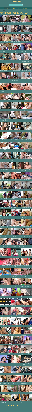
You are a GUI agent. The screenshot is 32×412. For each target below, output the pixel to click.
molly (12, 13)
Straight (6, 8)
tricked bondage (9, 13)
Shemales (25, 8)
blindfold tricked (14, 12)
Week (8, 10)
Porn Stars (13, 8)
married (22, 13)
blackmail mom (19, 13)
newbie (10, 12)
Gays (19, 8)
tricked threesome (6, 12)
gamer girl (5, 13)
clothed (15, 13)
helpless (17, 12)
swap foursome (27, 12)
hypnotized (20, 12)
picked (23, 12)
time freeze (25, 13)
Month (6, 10)
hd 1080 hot (1, 13)
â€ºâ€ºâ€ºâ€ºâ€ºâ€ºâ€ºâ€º (13, 405)
